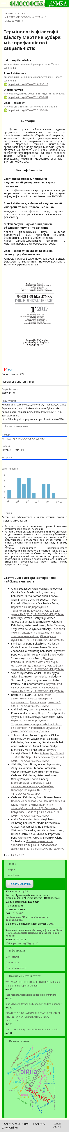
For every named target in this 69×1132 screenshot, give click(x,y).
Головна (8, 13)
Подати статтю (19, 884)
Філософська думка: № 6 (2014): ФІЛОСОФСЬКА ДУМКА (37, 689)
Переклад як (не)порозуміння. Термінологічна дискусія (30, 608)
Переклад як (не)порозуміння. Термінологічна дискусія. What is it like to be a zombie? (36, 724)
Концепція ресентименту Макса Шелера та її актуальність (32, 698)
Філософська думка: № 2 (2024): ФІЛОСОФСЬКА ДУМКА (36, 704)
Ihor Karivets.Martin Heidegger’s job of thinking (31, 994)
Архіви (21, 13)
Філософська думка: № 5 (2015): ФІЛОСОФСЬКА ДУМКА (37, 612)
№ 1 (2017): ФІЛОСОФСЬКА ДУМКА (23, 17)
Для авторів (12, 962)
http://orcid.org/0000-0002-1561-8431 (28, 97)
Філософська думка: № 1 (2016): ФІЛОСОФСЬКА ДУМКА (35, 729)
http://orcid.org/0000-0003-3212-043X (28, 110)
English (11, 869)
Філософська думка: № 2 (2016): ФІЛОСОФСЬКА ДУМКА (37, 758)
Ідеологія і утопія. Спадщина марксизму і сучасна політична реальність (38, 632)
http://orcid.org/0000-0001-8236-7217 (28, 84)
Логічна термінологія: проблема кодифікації (32, 843)
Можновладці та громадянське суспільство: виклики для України (32, 784)
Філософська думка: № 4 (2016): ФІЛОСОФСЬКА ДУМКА (37, 667)
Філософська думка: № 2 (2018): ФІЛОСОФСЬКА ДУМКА (37, 638)
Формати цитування (16, 426)
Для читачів (13, 956)
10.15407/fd (17, 913)
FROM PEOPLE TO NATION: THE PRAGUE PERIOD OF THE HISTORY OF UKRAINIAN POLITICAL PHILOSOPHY (33, 1017)
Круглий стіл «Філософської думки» (36, 685)
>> (22, 855)
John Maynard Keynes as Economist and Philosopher (33, 1004)
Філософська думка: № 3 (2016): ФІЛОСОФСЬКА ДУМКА (35, 813)
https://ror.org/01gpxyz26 (24, 943)
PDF (10, 369)
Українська (13, 875)
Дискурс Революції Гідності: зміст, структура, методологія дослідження (34, 661)
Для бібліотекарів (16, 968)
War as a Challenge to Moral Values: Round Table (32, 1029)
